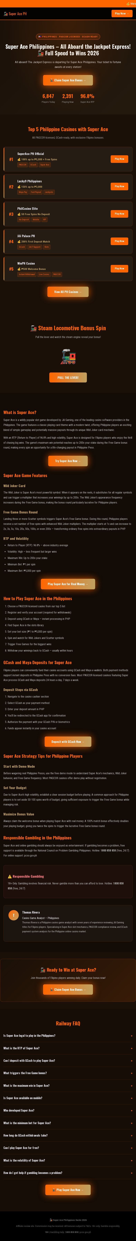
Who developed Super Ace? (18, 1110)
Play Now (119, 159)
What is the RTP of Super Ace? (21, 1048)
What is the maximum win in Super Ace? (26, 1085)
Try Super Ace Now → (68, 461)
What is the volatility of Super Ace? (24, 1160)
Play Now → (122, 13)
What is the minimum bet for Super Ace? (27, 1123)
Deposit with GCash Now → (68, 741)
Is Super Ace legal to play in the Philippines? (29, 1035)
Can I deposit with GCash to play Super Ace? (29, 1060)
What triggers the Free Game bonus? (25, 1073)
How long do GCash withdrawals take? (25, 1135)
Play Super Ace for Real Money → (68, 584)
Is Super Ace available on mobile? (22, 1098)
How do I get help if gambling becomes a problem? (32, 1173)
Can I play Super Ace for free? (21, 1148)
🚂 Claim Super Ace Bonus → (68, 80)
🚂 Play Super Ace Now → (68, 1190)
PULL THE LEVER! (68, 377)
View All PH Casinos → (68, 292)
